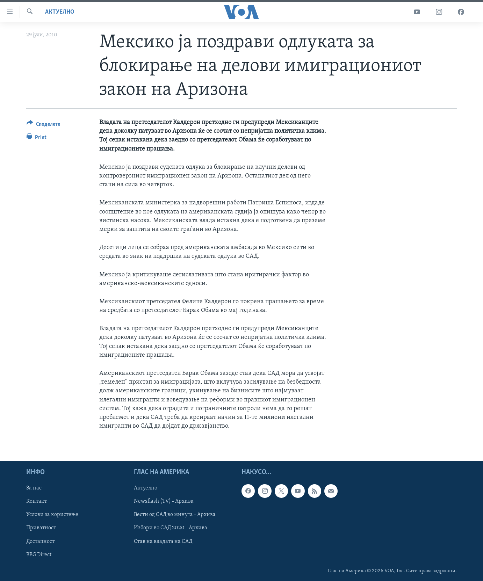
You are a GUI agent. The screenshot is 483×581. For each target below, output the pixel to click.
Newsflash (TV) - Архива (164, 501)
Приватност (41, 528)
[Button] (43, 125)
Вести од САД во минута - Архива (175, 515)
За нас (34, 488)
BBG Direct (38, 555)
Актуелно (59, 12)
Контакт (36, 501)
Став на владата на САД (163, 541)
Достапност (40, 541)
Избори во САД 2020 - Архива (170, 528)
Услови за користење (52, 515)
